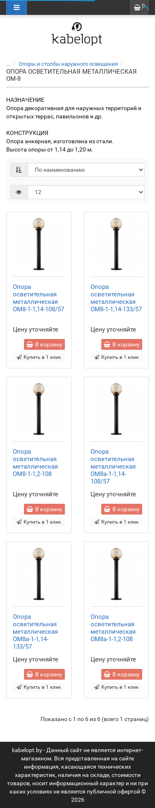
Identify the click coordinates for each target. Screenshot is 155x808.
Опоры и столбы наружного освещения (68, 64)
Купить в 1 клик (39, 357)
